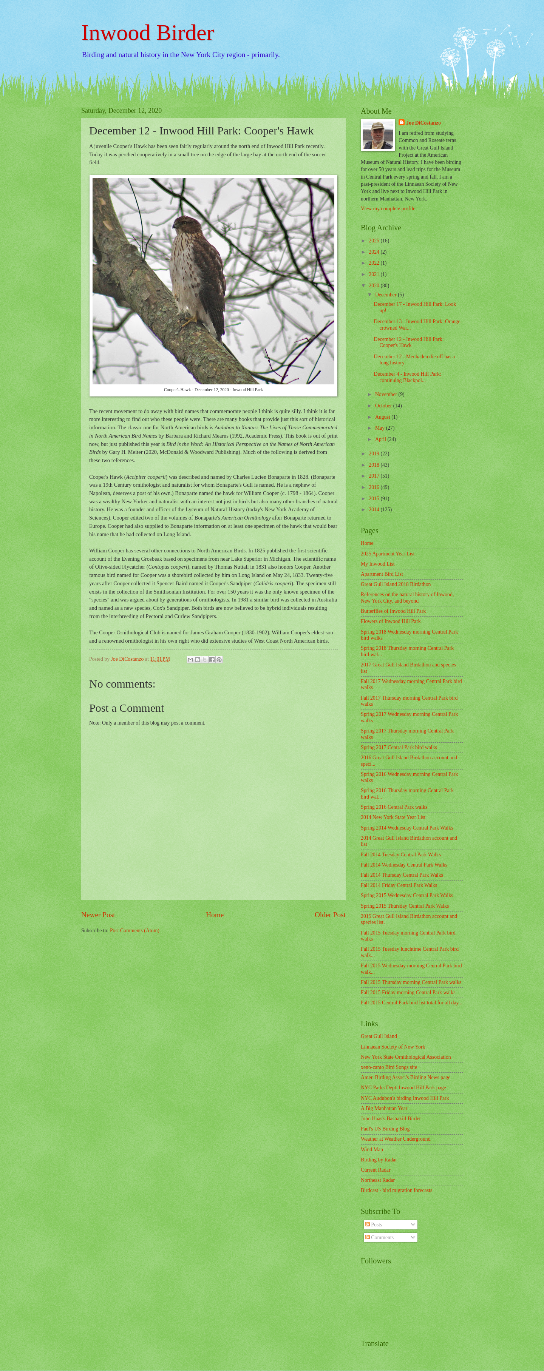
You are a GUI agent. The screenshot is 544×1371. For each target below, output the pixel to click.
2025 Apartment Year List (388, 554)
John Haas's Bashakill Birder (391, 1118)
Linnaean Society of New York (393, 1047)
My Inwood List (378, 564)
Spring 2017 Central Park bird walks (399, 747)
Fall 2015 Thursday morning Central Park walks (411, 982)
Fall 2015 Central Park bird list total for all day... (411, 1003)
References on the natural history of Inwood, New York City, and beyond (407, 598)
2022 (374, 263)
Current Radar (376, 1170)
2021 (374, 274)
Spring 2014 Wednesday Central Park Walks (407, 828)
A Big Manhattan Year (384, 1108)
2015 (374, 498)
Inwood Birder (147, 32)
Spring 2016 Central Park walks (394, 807)
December (386, 295)
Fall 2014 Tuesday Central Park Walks (401, 854)
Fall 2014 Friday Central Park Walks (399, 885)
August (383, 417)
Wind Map (372, 1149)
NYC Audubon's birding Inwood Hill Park (405, 1098)
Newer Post (98, 915)
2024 (374, 252)
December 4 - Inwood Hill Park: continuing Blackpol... (407, 377)
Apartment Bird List (382, 574)
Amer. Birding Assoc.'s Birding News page (405, 1077)
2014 (374, 509)
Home (215, 915)
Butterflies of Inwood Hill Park (393, 611)
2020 (374, 285)
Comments (379, 1237)
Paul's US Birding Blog (385, 1129)
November (387, 394)
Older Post (330, 915)
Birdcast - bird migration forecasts (396, 1190)
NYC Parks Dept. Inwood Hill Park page (403, 1087)
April (381, 439)
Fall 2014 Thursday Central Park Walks (402, 875)
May (380, 428)
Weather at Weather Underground (396, 1139)
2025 (374, 241)
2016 (374, 487)
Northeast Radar (378, 1180)
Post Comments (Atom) (134, 930)
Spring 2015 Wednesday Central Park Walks (407, 895)
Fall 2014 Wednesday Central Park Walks (404, 865)
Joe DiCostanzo (423, 123)
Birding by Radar (379, 1160)
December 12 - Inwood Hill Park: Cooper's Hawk (409, 342)
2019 (374, 453)
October (384, 406)
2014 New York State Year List (393, 817)
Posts (373, 1225)
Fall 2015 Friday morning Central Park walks (408, 992)
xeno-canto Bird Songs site (389, 1067)
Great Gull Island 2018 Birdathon (396, 584)
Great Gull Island (379, 1036)
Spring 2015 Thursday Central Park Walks (405, 906)
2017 (374, 476)
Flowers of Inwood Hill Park (391, 621)
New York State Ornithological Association (406, 1057)
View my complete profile (388, 208)
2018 (374, 465)
